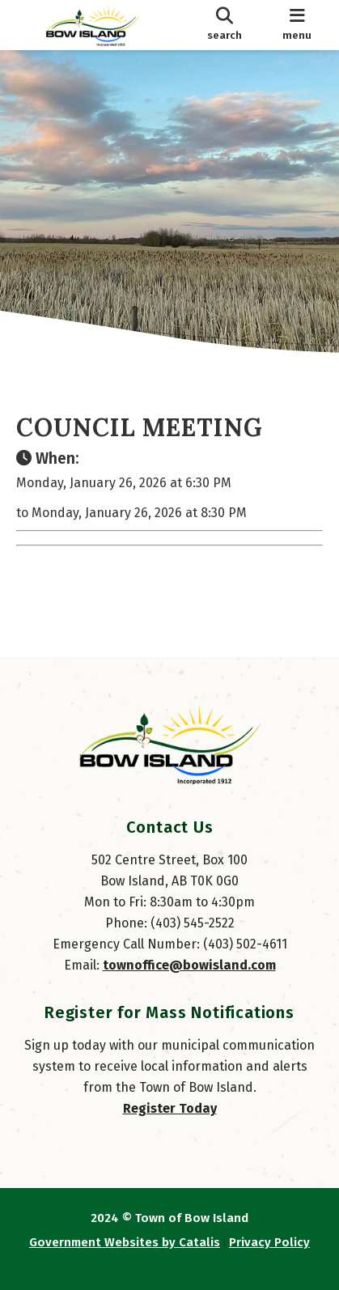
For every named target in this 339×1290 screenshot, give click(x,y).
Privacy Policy (269, 1242)
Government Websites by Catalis (124, 1242)
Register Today (170, 1108)
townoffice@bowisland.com (189, 965)
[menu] (297, 25)
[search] (224, 25)
